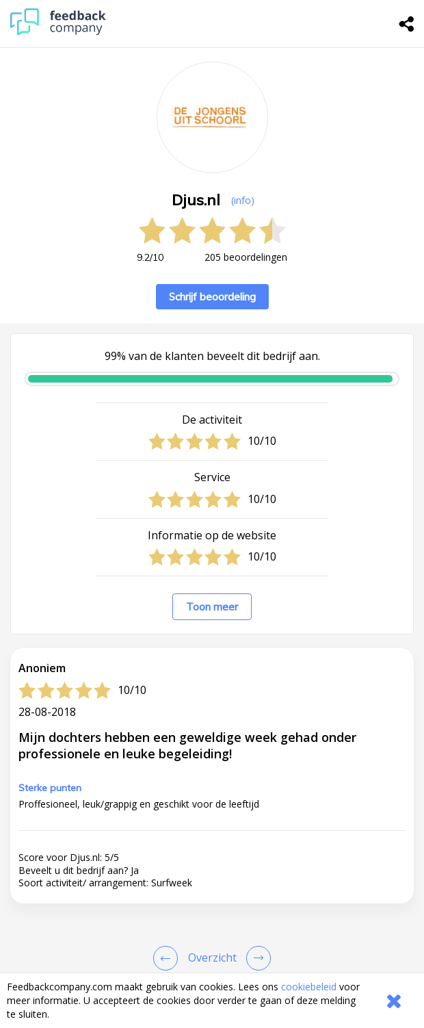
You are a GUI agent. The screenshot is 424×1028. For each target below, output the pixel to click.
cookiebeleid (308, 986)
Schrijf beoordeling (212, 296)
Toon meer (212, 606)
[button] (212, 958)
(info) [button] (242, 200)
